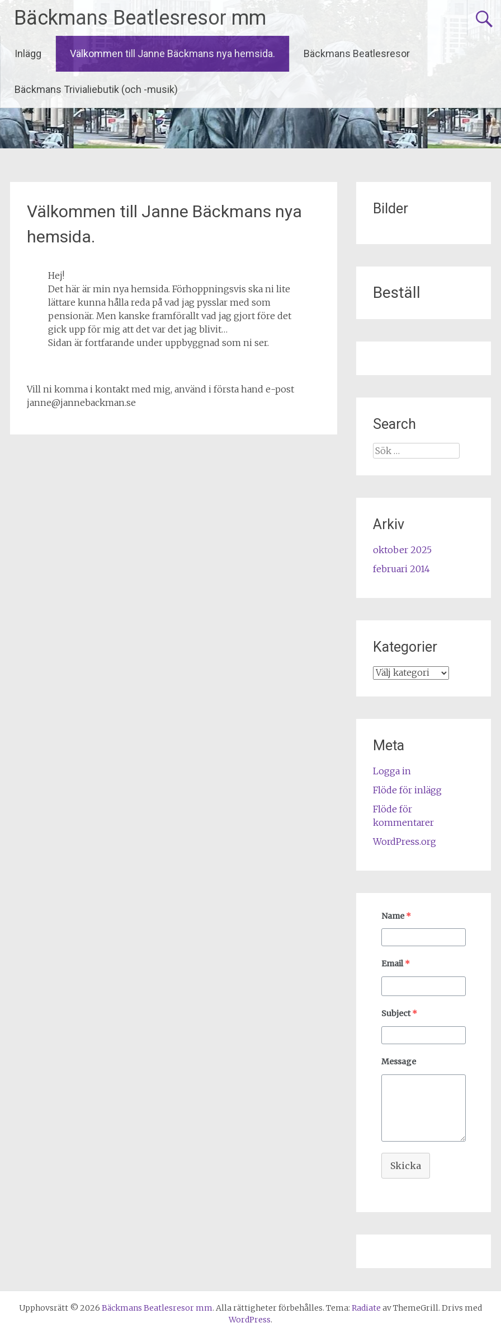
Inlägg (28, 53)
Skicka (405, 1165)
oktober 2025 (402, 549)
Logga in (392, 771)
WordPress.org (404, 841)
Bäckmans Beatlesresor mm (140, 18)
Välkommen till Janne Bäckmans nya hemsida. (172, 53)
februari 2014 (401, 568)
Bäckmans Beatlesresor (357, 53)
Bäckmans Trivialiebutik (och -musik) (96, 89)
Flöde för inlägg (407, 790)
